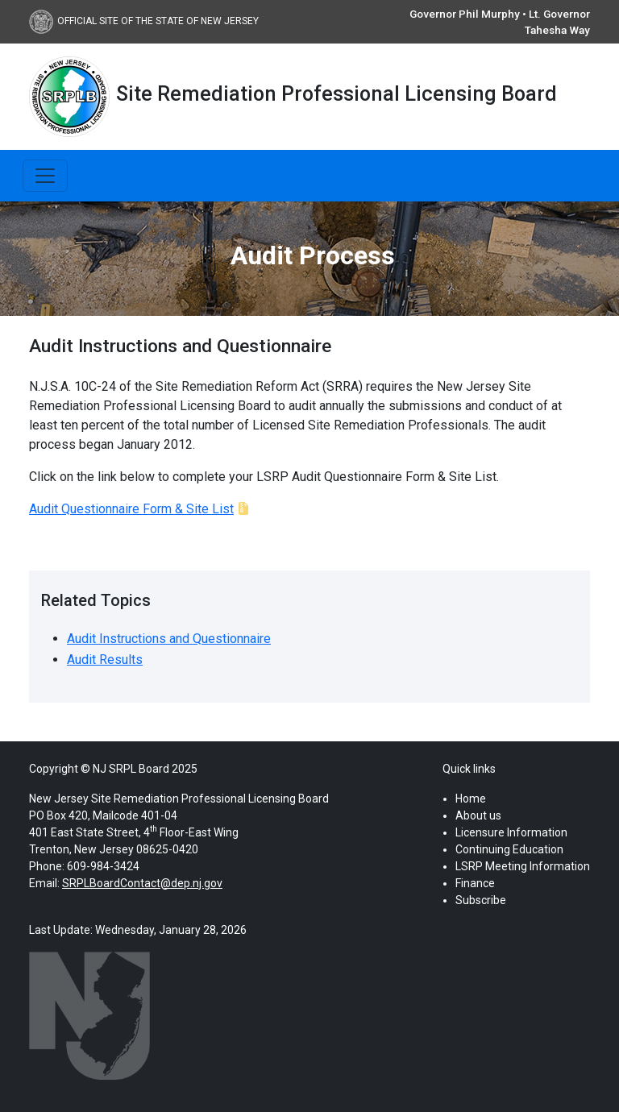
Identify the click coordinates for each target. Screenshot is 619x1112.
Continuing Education (509, 849)
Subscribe (480, 900)
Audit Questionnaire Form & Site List (131, 509)
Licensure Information (511, 832)
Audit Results (105, 659)
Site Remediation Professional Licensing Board (336, 93)
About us (478, 815)
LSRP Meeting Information (522, 866)
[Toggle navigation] (45, 176)
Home (470, 798)
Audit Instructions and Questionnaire (169, 638)
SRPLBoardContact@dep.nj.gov (142, 883)
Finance (475, 883)
